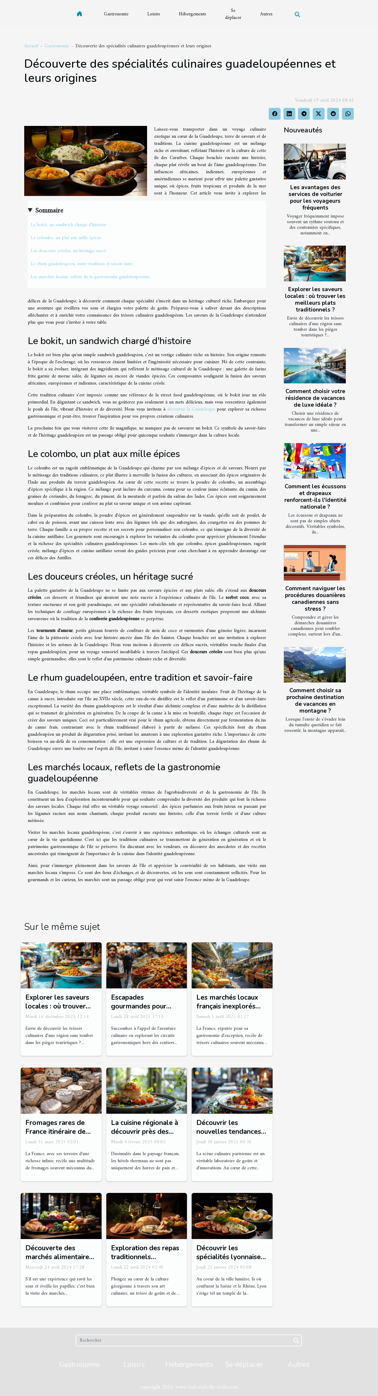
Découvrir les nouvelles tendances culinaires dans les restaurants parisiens (228, 1136)
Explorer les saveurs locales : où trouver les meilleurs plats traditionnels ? (315, 300)
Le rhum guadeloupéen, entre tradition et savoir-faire (82, 264)
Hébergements (192, 14)
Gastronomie (116, 14)
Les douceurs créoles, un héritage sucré (68, 251)
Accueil (31, 46)
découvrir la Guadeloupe (191, 409)
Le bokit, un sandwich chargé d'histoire (68, 225)
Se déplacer (233, 14)
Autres (266, 14)
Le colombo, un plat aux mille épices (66, 238)
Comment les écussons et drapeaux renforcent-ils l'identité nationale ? (315, 497)
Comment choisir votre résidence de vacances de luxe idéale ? (315, 398)
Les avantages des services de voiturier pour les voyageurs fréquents (315, 198)
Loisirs (153, 14)
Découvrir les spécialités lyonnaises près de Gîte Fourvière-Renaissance (232, 1261)
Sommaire (49, 210)
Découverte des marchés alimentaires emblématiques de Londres (58, 1261)
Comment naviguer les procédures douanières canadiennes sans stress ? (315, 599)
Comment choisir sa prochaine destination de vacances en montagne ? (315, 701)
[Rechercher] (189, 1340)
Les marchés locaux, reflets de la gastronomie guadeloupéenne (90, 277)
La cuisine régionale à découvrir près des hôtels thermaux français (144, 1136)
